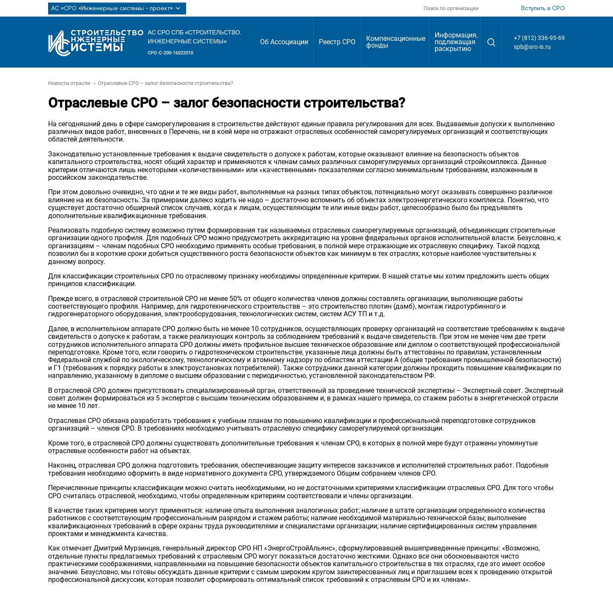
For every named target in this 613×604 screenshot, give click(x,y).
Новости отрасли (69, 83)
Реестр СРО (337, 42)
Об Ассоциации (284, 42)
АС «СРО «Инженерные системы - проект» (117, 8)
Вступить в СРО (543, 8)
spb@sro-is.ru (532, 46)
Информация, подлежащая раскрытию (456, 42)
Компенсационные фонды (395, 41)
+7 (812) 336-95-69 (539, 37)
